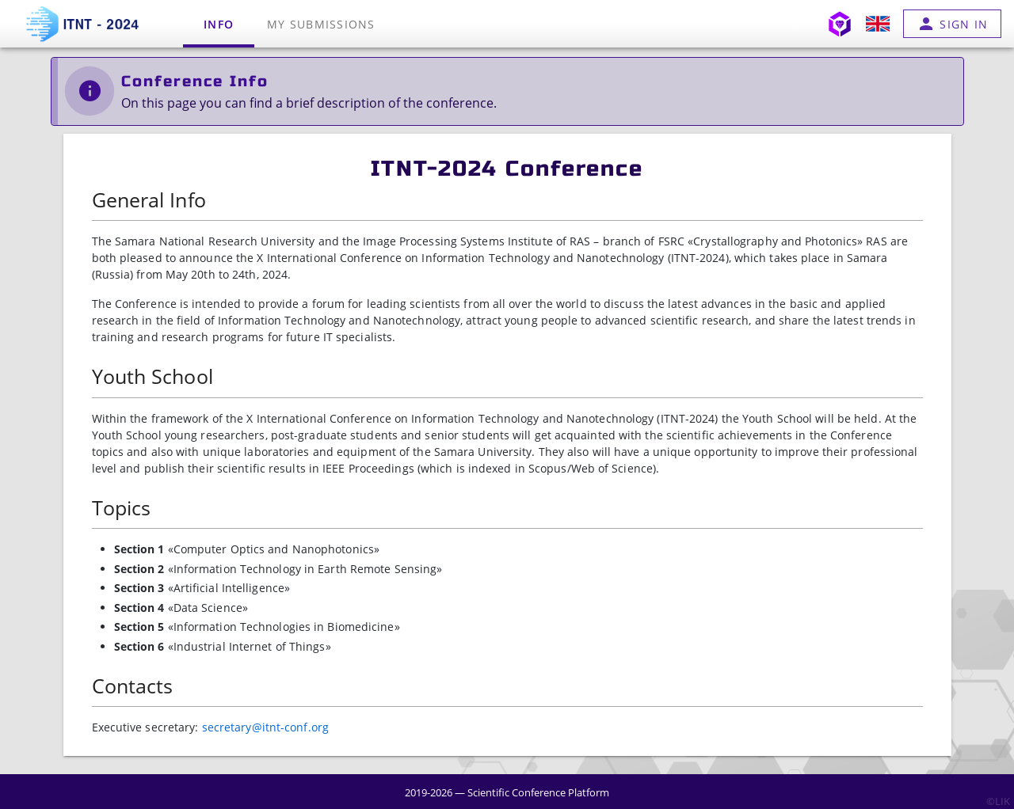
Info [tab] (219, 24)
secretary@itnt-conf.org (265, 727)
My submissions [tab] (321, 24)
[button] (878, 24)
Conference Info (195, 81)
